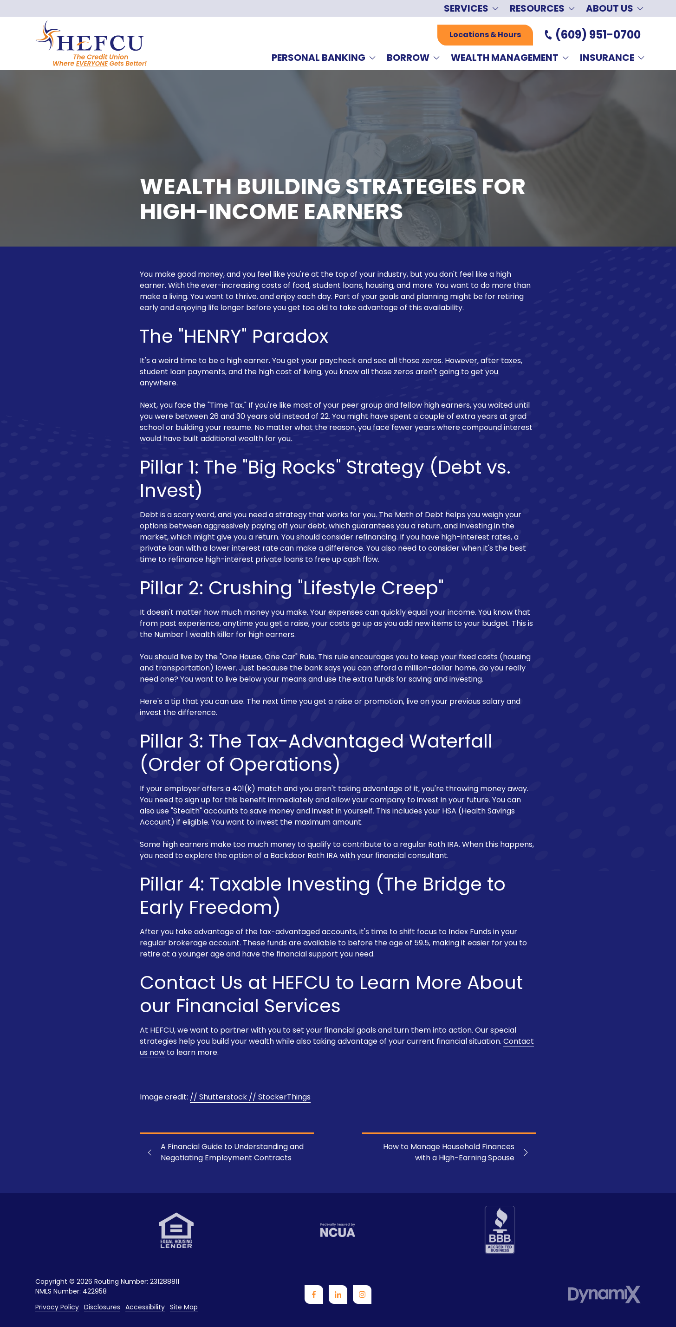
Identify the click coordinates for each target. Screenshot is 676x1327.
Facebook (314, 1294)
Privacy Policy (57, 1307)
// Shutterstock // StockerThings (250, 1097)
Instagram (362, 1294)
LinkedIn (338, 1294)
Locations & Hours (485, 34)
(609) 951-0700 (598, 35)
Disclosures (102, 1307)
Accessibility (145, 1307)
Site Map (184, 1307)
